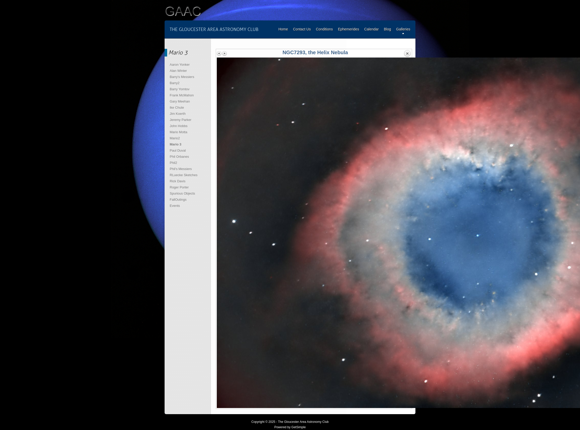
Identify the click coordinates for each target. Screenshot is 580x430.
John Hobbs (178, 126)
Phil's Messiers (181, 169)
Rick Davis (177, 181)
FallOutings (178, 199)
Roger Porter (179, 187)
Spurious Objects (182, 193)
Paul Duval (178, 150)
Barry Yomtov (179, 89)
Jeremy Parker (180, 120)
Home (283, 29)
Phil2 (173, 163)
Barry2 (174, 83)
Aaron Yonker (180, 64)
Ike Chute (177, 107)
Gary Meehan (180, 101)
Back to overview (407, 54)
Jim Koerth (178, 114)
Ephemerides (348, 29)
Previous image (219, 53)
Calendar (371, 29)
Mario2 (175, 138)
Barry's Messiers (182, 77)
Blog (387, 29)
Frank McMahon (182, 95)
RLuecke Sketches (183, 175)
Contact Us (302, 29)
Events (175, 206)
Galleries (403, 29)
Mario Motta (178, 132)
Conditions (324, 29)
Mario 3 (175, 144)
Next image (224, 53)
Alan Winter (178, 71)
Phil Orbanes (179, 157)
